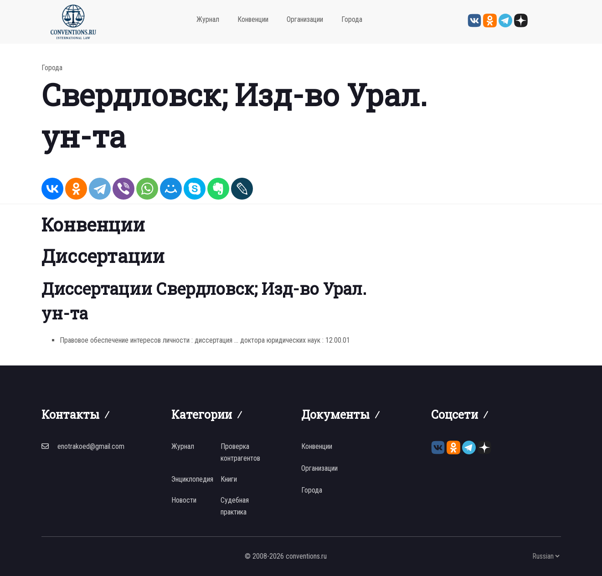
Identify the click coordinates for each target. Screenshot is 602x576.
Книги (229, 479)
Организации (305, 19)
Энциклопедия (192, 479)
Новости (183, 500)
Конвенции (252, 19)
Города (351, 19)
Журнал (207, 19)
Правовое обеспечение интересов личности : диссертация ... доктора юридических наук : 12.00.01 (205, 340)
